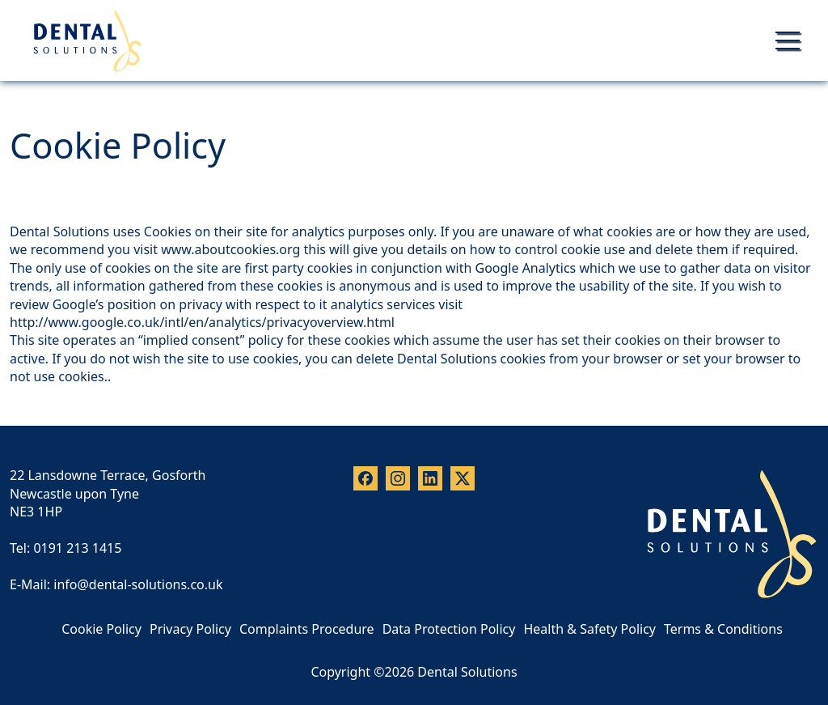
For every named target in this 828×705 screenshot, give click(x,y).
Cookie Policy (101, 629)
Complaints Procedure (306, 629)
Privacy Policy (190, 629)
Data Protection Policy (449, 629)
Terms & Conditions (723, 629)
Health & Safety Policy (589, 629)
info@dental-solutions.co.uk (137, 584)
